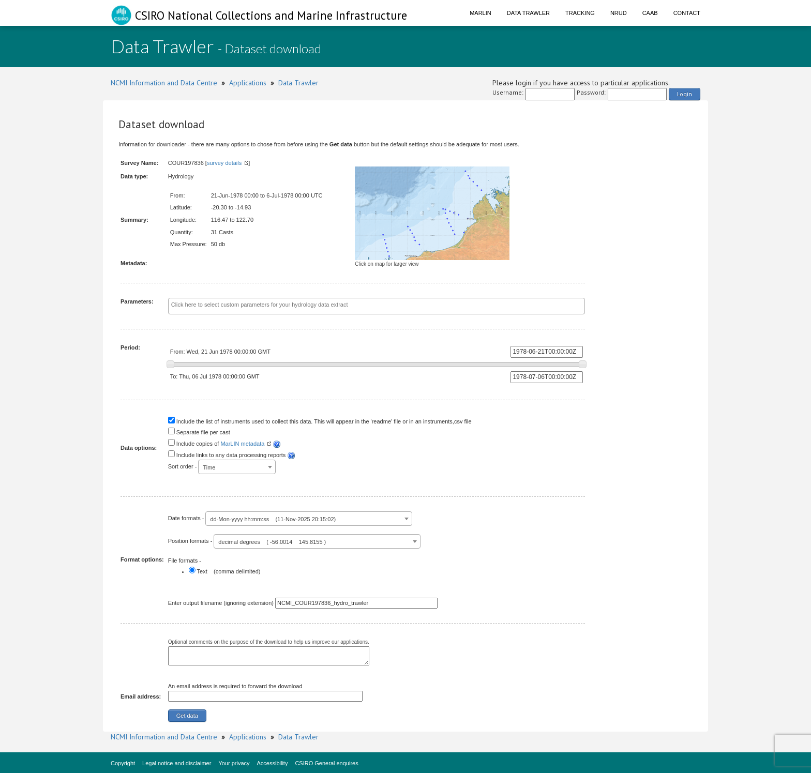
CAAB (650, 13)
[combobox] (376, 306)
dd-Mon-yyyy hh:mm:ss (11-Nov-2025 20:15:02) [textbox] (273, 519)
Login (684, 94)
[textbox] (353, 305)
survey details (224, 163)
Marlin (480, 13)
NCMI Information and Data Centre (164, 82)
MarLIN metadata (242, 444)
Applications (247, 82)
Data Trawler (528, 13)
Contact (686, 13)
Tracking (580, 13)
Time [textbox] (209, 467)
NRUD (618, 13)
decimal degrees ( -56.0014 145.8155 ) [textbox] (272, 542)
